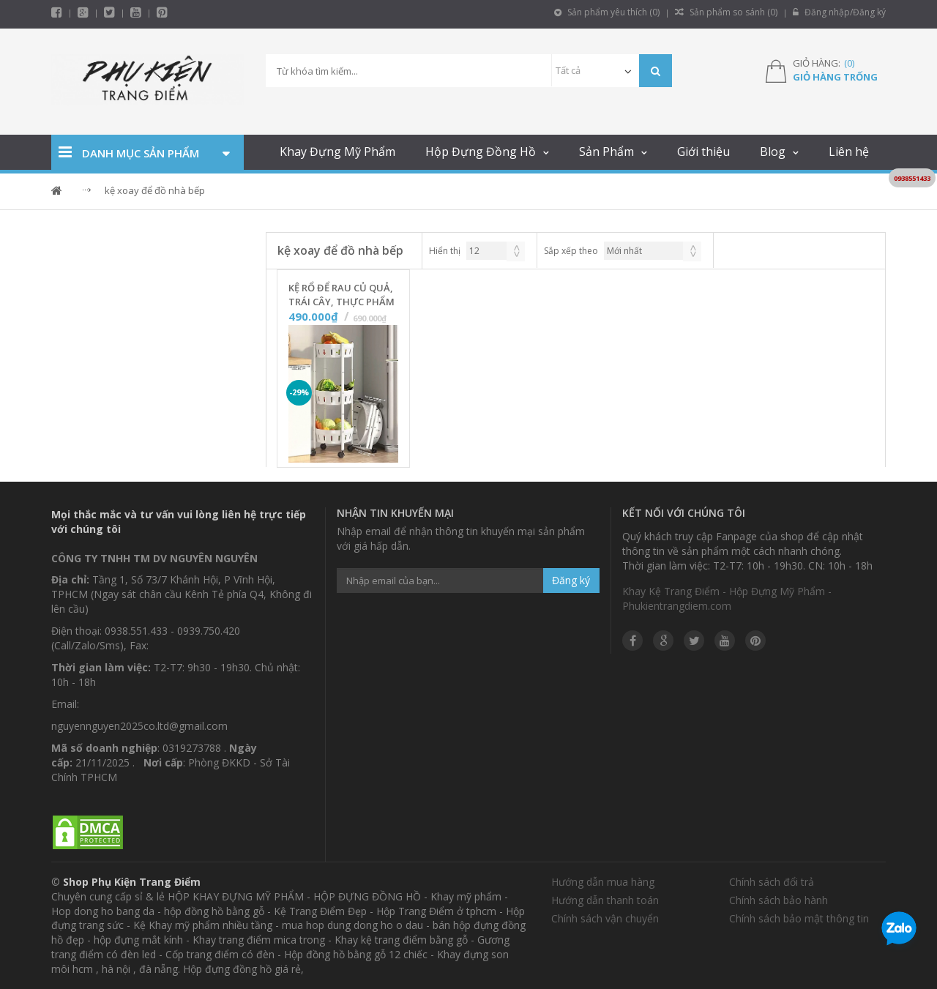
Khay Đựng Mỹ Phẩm (337, 151)
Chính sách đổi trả (771, 882)
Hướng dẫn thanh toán (605, 900)
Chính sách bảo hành (778, 900)
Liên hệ (849, 151)
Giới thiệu (703, 151)
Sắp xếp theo (571, 251)
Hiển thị (444, 251)
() (849, 63)
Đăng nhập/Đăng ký (839, 12)
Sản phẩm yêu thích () (607, 12)
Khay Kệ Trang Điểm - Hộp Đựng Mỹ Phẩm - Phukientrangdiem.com (727, 598)
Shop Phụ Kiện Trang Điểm (132, 882)
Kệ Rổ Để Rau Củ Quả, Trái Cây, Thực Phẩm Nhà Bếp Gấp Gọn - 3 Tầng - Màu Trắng (341, 295)
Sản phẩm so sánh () (726, 12)
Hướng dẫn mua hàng (602, 882)
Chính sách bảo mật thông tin (799, 918)
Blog (772, 151)
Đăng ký (571, 580)
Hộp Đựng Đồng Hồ (480, 151)
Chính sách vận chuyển (605, 918)
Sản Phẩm (606, 151)
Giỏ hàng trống (835, 76)
